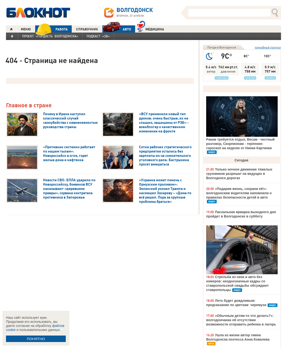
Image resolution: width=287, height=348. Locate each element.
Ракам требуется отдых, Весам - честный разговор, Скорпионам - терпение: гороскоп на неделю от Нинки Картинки (240, 143)
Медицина (150, 28)
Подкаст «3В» (98, 36)
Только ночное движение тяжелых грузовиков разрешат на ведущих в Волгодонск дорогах (239, 173)
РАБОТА (51, 29)
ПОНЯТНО (36, 339)
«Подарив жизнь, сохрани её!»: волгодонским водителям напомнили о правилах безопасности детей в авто (239, 193)
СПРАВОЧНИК (87, 29)
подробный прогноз (268, 47)
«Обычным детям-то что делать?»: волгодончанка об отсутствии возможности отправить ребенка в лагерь (241, 320)
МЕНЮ (26, 29)
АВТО (116, 29)
